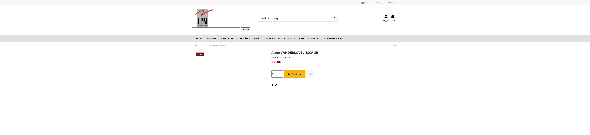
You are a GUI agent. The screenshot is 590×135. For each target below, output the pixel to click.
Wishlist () (390, 2)
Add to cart (294, 74)
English (367, 2)
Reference (276, 57)
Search (245, 29)
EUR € (379, 2)
